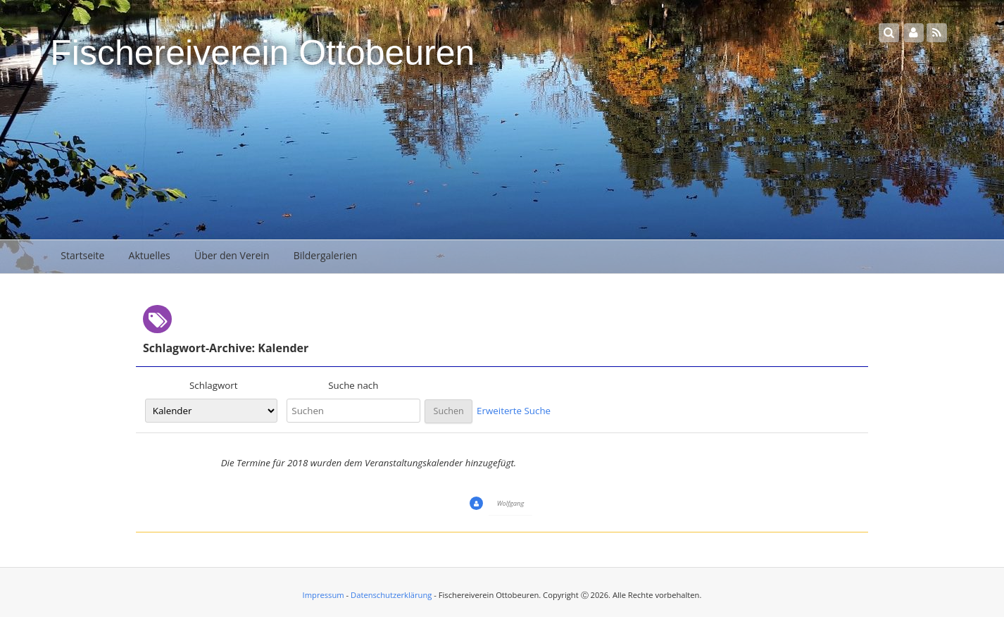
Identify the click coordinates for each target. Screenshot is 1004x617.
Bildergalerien (326, 255)
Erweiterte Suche (514, 410)
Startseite (82, 255)
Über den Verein (232, 255)
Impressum (323, 595)
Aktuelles (149, 255)
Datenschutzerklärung (391, 595)
